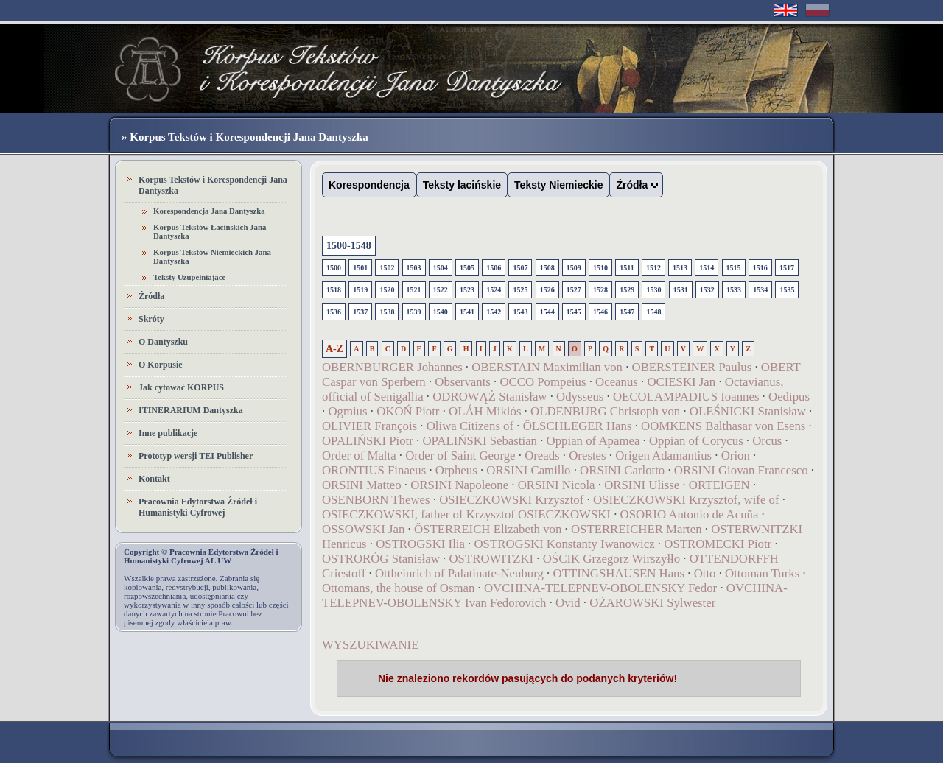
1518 (333, 290)
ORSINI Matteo (362, 485)
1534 (760, 290)
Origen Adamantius (663, 456)
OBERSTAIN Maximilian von (547, 367)
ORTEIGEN (719, 485)
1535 (786, 290)
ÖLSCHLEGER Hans (577, 426)
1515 (733, 268)
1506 (493, 268)
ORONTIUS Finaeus (374, 470)
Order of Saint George (460, 456)
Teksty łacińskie (462, 185)
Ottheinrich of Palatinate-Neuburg (459, 573)
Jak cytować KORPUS (181, 387)
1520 (386, 290)
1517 (786, 268)
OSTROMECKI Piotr (717, 544)
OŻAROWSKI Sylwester (652, 603)
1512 (653, 268)
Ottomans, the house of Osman (398, 588)
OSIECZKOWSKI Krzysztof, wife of (686, 500)
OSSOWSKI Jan (363, 529)
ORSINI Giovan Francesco (741, 470)
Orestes (587, 456)
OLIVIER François (369, 426)
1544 (547, 312)
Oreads (542, 456)
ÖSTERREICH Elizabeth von (487, 529)
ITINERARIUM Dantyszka (191, 410)
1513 (680, 268)
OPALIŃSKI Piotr (367, 441)
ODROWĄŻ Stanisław (489, 397)
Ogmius (347, 411)
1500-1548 (348, 245)
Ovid (568, 603)
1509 (574, 268)
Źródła (151, 296)
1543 (520, 312)
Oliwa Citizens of (470, 426)
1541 (467, 312)
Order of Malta (359, 456)
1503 (414, 268)
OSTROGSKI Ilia (420, 544)
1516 (760, 268)
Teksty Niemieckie (558, 185)
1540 (440, 312)
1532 (707, 290)
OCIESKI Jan (681, 382)
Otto (705, 573)
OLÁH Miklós (485, 411)
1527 (574, 290)
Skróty (151, 319)
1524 (493, 290)
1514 (706, 268)
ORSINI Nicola (556, 485)
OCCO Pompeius (542, 382)
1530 (653, 290)
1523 (467, 290)
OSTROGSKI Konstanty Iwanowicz (564, 544)
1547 (627, 312)
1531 (680, 290)
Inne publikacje (168, 433)
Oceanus (616, 382)
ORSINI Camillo (528, 470)
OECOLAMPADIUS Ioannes (686, 397)
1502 (386, 268)
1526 (547, 290)
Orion (735, 456)
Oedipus (789, 397)
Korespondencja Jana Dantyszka (209, 210)
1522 (440, 290)
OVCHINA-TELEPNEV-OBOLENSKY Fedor (600, 588)
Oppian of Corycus (696, 441)
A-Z (334, 348)
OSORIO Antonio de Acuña (689, 514)
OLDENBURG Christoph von (605, 411)
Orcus (767, 441)
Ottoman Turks (762, 573)
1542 (493, 312)
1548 (653, 312)
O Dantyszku (163, 342)
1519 (360, 290)
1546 (600, 312)
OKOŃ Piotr (409, 411)
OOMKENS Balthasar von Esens (723, 426)
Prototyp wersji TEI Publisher (196, 456)
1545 (574, 312)
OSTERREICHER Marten (636, 529)
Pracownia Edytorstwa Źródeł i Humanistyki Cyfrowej (198, 507)
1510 (600, 268)
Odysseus (579, 397)
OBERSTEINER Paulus (692, 367)
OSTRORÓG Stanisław (381, 559)
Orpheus (456, 470)
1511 (627, 268)
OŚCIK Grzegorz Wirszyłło (611, 559)
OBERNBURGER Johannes (392, 367)
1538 (386, 312)
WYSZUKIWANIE (370, 645)
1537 (360, 312)
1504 (440, 268)
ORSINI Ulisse (641, 485)
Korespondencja (369, 185)
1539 (414, 312)
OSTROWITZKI (491, 559)
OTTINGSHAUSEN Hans (619, 573)
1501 (360, 268)
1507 (520, 268)
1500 (333, 268)
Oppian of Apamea (593, 441)
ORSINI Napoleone (459, 485)
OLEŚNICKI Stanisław (748, 411)
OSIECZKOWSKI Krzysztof (511, 500)
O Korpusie (161, 364)
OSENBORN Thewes (376, 500)
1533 (733, 290)
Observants (463, 382)
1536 (333, 312)
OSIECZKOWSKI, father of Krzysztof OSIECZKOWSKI (466, 514)
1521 (414, 290)
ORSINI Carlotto (622, 470)
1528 (600, 290)
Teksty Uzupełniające (189, 276)
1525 (520, 290)
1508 (547, 268)
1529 (627, 290)
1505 (467, 268)
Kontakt (154, 479)
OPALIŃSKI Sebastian (479, 441)
